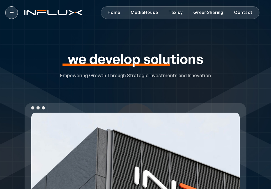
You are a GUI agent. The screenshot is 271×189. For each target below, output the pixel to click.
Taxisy (175, 12)
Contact (243, 12)
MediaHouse (144, 12)
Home (114, 12)
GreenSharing (208, 12)
